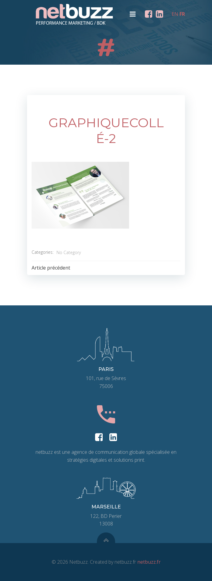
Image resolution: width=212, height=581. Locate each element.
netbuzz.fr (149, 562)
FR (182, 14)
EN (175, 14)
